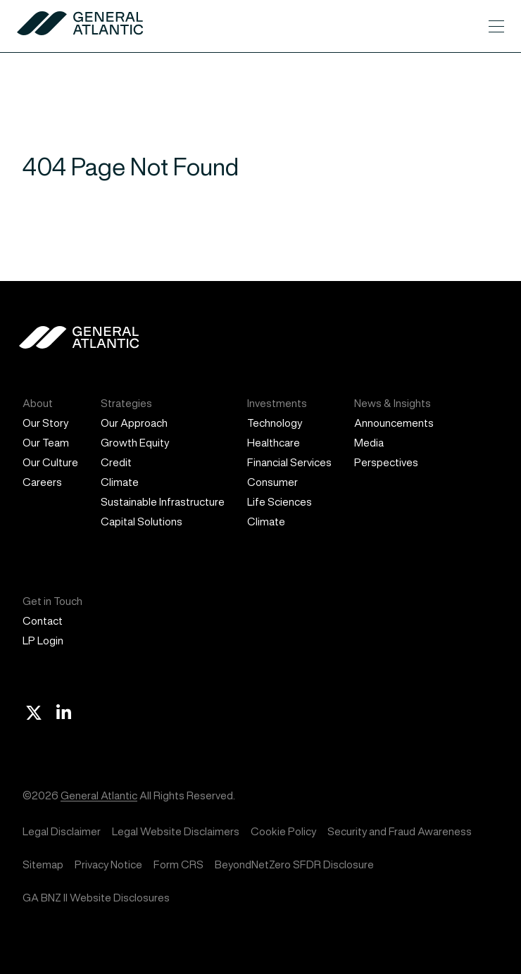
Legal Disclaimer (62, 831)
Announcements (394, 423)
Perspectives (386, 462)
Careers (42, 482)
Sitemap (43, 864)
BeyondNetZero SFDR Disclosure (294, 864)
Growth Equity (135, 442)
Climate (120, 482)
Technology (274, 423)
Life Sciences (279, 501)
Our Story (45, 423)
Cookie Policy (283, 831)
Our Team (46, 442)
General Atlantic (99, 795)
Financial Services (289, 462)
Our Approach (134, 423)
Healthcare (273, 442)
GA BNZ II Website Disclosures (96, 897)
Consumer (272, 482)
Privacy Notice (108, 864)
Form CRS (178, 864)
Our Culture (50, 462)
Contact (43, 621)
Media (369, 442)
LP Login (43, 640)
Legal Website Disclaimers (175, 831)
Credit (116, 462)
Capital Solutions (141, 521)
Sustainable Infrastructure (163, 501)
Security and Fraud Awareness (399, 831)
